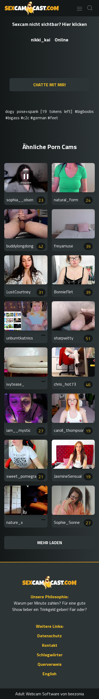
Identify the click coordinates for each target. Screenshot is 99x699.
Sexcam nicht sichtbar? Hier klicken (49, 24)
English (49, 674)
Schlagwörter (50, 655)
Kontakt (49, 645)
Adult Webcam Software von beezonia (49, 694)
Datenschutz (49, 636)
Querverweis (49, 664)
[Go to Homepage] (30, 8)
